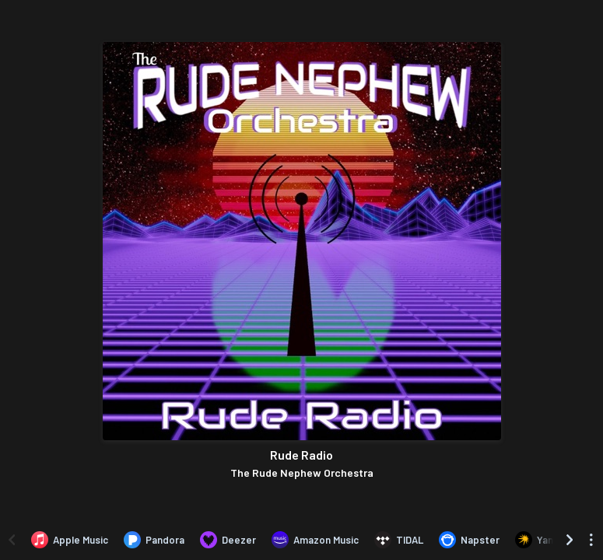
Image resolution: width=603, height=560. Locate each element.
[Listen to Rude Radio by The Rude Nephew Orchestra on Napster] (469, 540)
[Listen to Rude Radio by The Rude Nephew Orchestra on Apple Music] (69, 540)
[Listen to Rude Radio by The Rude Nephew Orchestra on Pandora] (154, 540)
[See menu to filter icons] (591, 540)
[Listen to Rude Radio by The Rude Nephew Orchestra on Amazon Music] (315, 540)
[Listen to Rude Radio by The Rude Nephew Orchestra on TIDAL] (398, 540)
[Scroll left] (12, 540)
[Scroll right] (569, 540)
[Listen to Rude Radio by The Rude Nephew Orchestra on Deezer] (228, 540)
